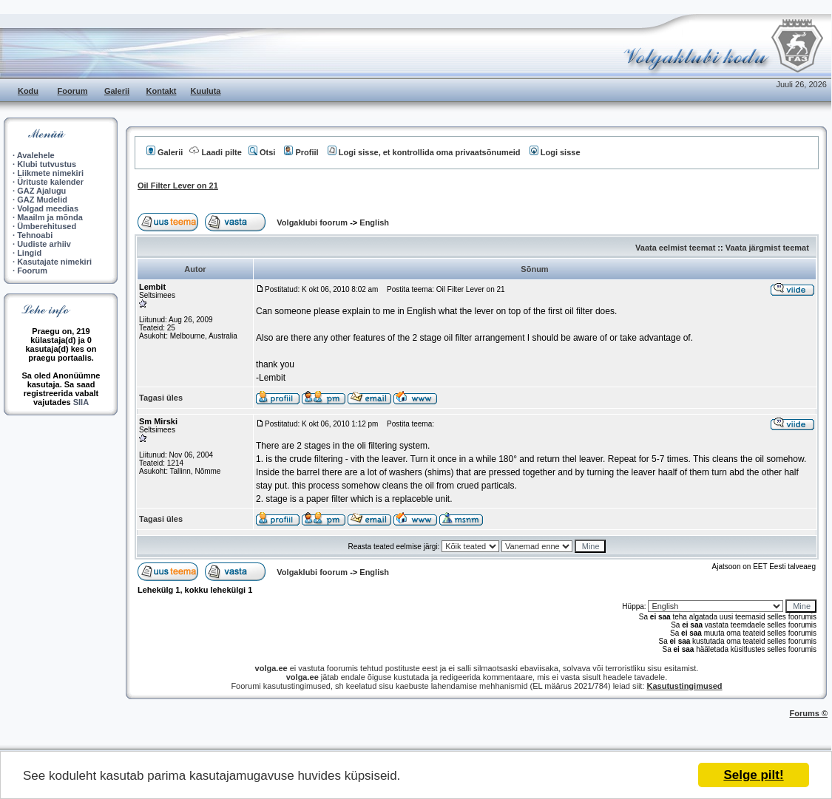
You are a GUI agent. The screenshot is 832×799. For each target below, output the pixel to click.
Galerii (116, 90)
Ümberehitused (46, 226)
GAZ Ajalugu (41, 190)
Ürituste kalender (50, 181)
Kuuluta (206, 90)
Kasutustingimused (685, 685)
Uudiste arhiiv (44, 243)
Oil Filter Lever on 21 (178, 185)
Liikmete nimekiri (50, 173)
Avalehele (36, 155)
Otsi (261, 152)
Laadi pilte (215, 152)
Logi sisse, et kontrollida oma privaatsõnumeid (424, 152)
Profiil (301, 152)
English (374, 222)
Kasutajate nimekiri (54, 261)
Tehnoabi (35, 235)
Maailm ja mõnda (50, 217)
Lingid (29, 252)
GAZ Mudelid (42, 199)
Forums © (809, 713)
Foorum (73, 90)
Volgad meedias (47, 208)
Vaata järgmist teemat (767, 247)
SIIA (81, 402)
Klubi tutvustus (46, 164)
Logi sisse (555, 152)
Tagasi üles (161, 397)
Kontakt (161, 90)
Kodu (28, 90)
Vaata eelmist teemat (675, 247)
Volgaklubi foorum (313, 222)
